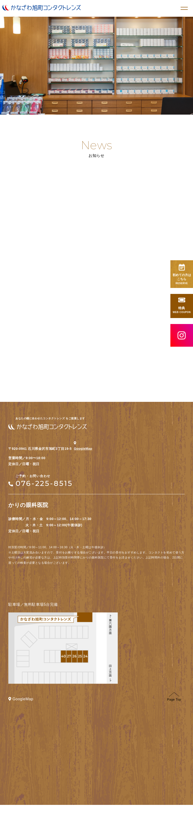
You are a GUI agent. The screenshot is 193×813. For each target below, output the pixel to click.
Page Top (174, 704)
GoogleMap (84, 453)
